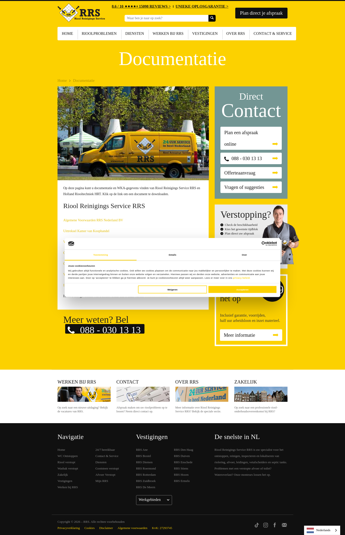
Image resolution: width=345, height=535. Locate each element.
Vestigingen (205, 33)
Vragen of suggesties (244, 187)
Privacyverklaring (69, 528)
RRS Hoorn (181, 474)
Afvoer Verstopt (105, 474)
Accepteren (242, 289)
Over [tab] (244, 255)
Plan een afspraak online (241, 138)
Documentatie (84, 80)
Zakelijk (245, 382)
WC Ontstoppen (68, 456)
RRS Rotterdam (146, 474)
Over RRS (235, 33)
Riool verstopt (66, 462)
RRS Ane (142, 449)
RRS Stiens (181, 468)
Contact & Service (272, 33)
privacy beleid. (242, 278)
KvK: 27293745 (162, 528)
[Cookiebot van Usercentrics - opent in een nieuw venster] (256, 243)
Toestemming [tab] (100, 255)
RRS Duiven (182, 456)
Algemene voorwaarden (133, 528)
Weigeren (172, 289)
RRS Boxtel (143, 456)
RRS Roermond (146, 468)
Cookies (89, 528)
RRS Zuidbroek (146, 481)
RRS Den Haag (183, 449)
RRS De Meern (145, 487)
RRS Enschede (183, 462)
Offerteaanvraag (239, 172)
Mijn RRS (101, 481)
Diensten (134, 33)
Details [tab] (172, 255)
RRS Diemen (144, 462)
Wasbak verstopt (68, 468)
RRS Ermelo (182, 481)
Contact (127, 382)
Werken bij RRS (168, 33)
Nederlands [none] (318, 530)
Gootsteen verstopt (107, 468)
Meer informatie (239, 335)
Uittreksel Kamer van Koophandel (86, 231)
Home (67, 33)
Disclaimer (106, 528)
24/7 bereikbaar (105, 449)
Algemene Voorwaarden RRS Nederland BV (93, 220)
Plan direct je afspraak (261, 13)
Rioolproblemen (99, 33)
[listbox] (322, 530)
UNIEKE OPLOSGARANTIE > (202, 6)
